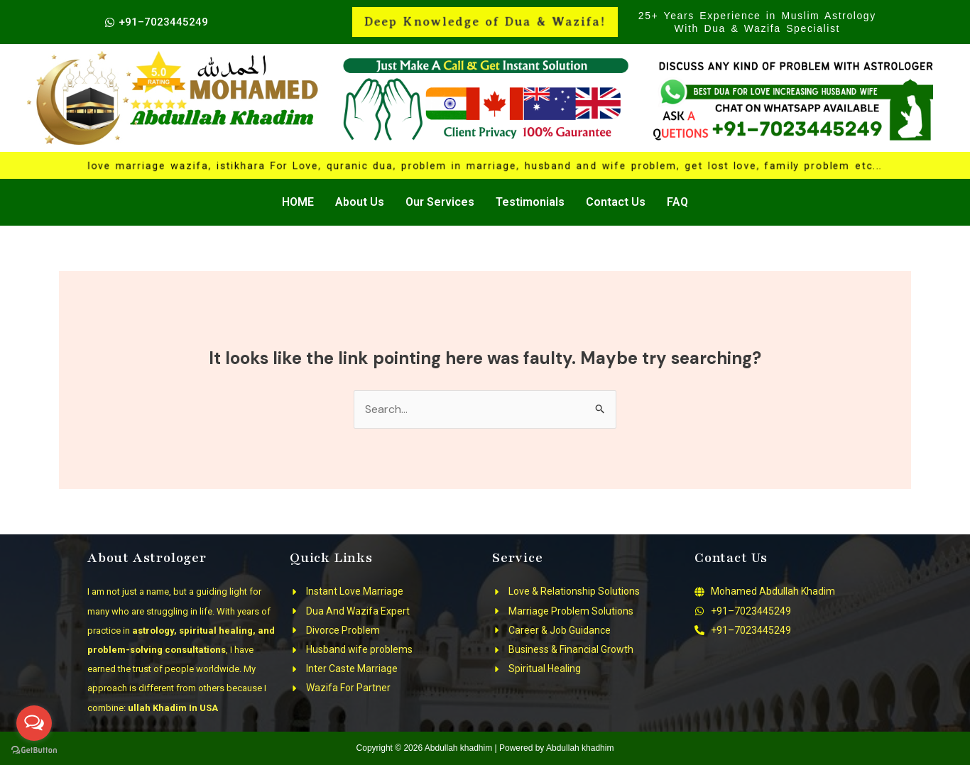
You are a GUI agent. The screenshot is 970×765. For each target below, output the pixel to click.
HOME (298, 202)
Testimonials (530, 202)
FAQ (677, 202)
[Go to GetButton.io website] (34, 750)
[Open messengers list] (34, 723)
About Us (359, 202)
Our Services (439, 202)
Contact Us (615, 202)
